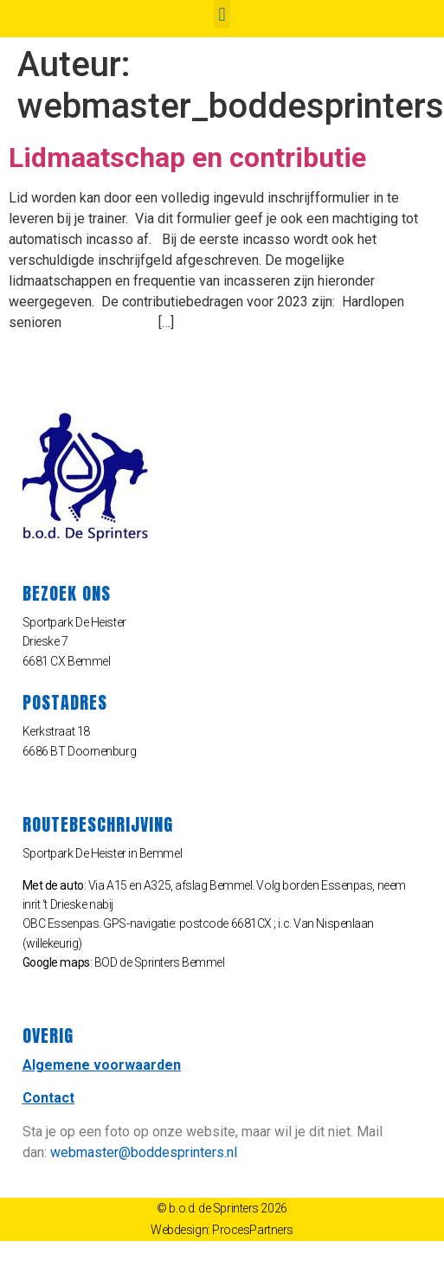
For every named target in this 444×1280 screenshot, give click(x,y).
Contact (48, 1098)
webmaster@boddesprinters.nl (143, 1152)
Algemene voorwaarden (102, 1065)
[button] (222, 14)
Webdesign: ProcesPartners (222, 1230)
